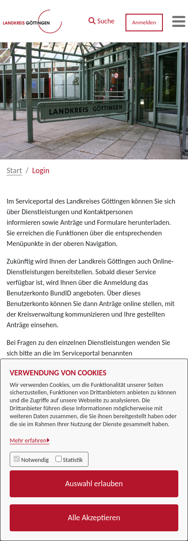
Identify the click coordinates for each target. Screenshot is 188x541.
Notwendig (34, 460)
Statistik (73, 460)
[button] (101, 19)
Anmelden (144, 22)
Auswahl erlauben (94, 483)
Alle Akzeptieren (94, 517)
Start (14, 170)
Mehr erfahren (28, 440)
